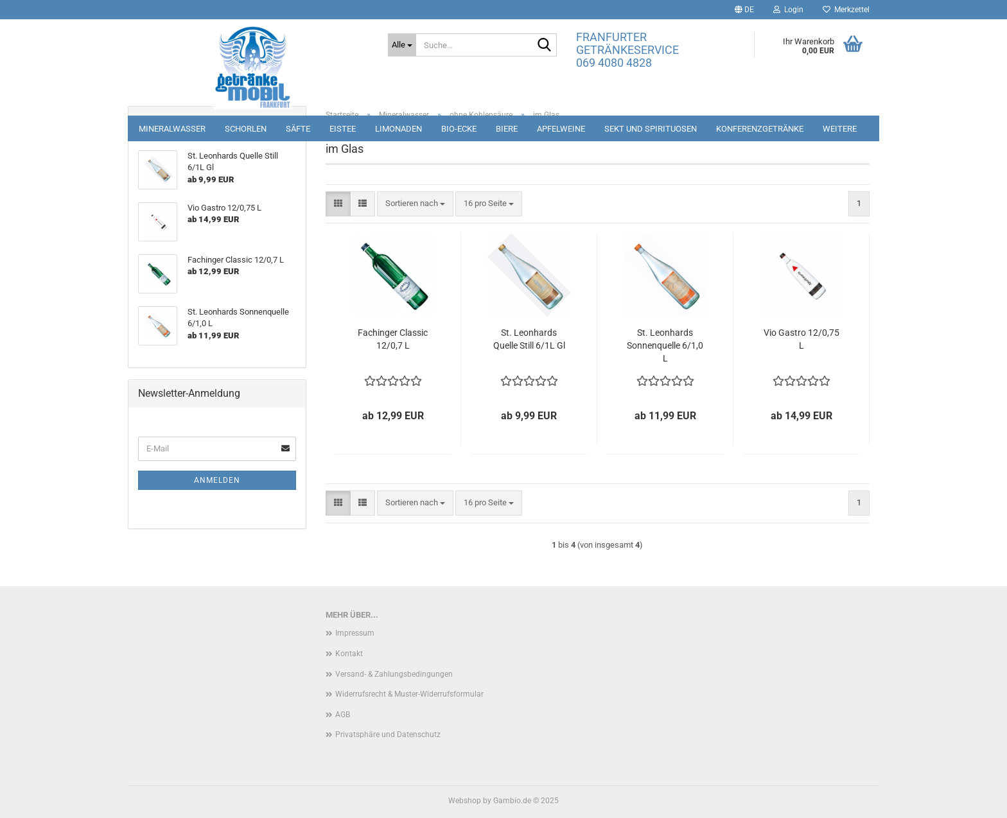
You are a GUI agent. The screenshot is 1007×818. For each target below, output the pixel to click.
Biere (507, 129)
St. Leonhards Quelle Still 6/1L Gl (529, 339)
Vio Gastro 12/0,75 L (801, 339)
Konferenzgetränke (759, 129)
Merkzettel (846, 9)
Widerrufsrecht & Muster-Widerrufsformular (409, 694)
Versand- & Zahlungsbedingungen (394, 674)
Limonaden (398, 129)
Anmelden (217, 480)
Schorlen (246, 129)
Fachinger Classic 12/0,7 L (393, 339)
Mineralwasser (172, 129)
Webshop (464, 800)
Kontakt (349, 653)
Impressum (354, 633)
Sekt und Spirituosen (650, 129)
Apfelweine (561, 129)
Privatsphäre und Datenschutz (388, 734)
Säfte (298, 129)
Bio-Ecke (459, 129)
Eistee (342, 129)
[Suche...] (402, 45)
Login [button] (788, 9)
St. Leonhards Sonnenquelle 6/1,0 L (665, 345)
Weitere (840, 129)
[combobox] (415, 203)
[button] (744, 9)
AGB (342, 714)
